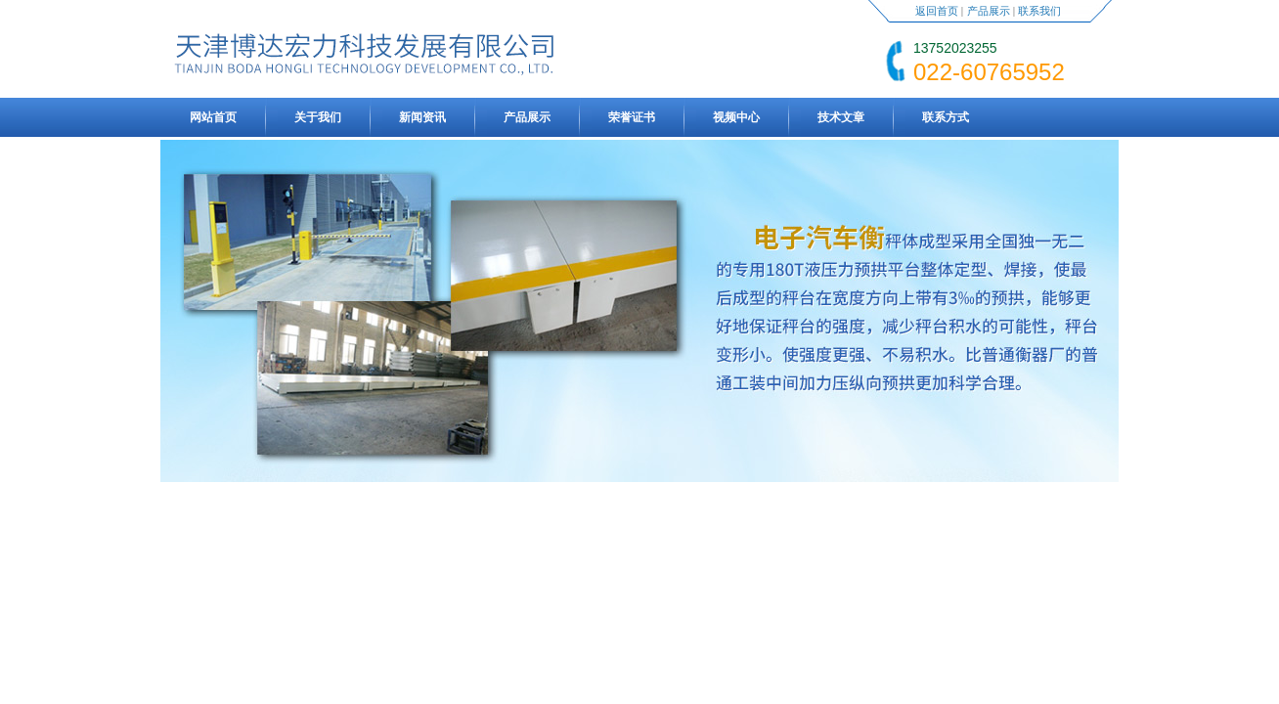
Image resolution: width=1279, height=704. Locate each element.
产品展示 (988, 11)
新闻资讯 (422, 117)
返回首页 (936, 11)
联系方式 (945, 117)
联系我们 (1039, 11)
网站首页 (213, 117)
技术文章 (840, 117)
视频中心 (736, 117)
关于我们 (317, 117)
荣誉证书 (631, 117)
